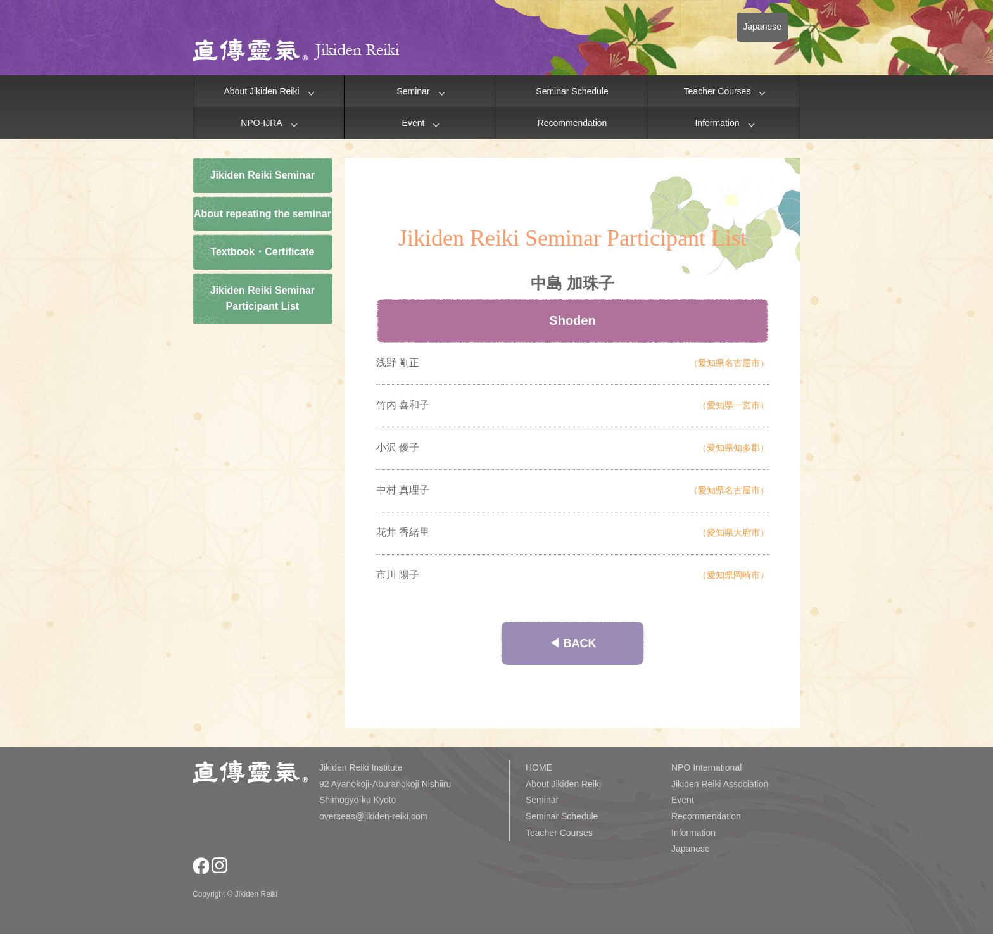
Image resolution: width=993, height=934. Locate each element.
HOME (539, 767)
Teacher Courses (717, 91)
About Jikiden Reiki (261, 91)
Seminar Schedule (572, 91)
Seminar (412, 91)
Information (717, 123)
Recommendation (572, 123)
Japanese (762, 27)
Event (413, 123)
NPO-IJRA (261, 123)
